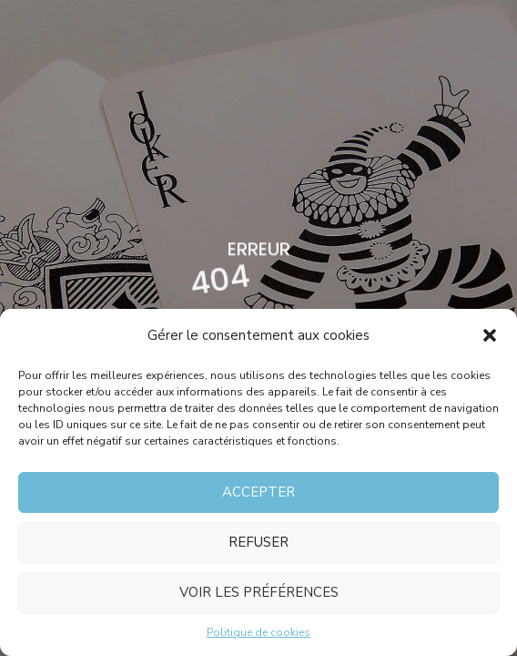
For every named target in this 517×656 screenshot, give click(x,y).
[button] (490, 335)
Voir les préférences (259, 592)
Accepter (258, 492)
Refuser (258, 542)
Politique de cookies (258, 632)
